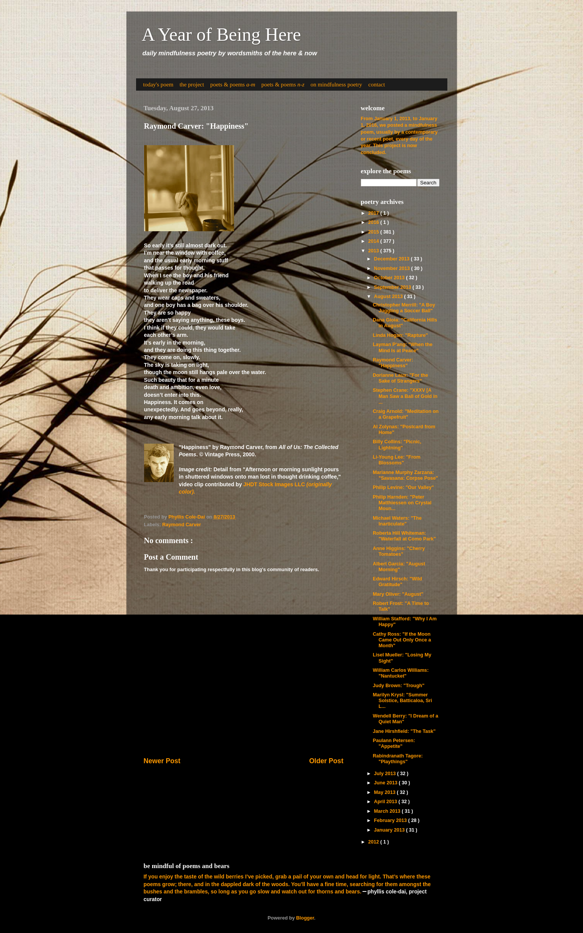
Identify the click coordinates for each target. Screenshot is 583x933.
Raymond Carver (181, 524)
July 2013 (385, 773)
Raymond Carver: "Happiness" (393, 362)
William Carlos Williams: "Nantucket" (401, 673)
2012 (374, 842)
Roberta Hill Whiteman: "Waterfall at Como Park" (404, 536)
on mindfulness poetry (336, 84)
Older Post (326, 761)
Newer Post (162, 761)
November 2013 (392, 268)
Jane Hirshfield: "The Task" (404, 731)
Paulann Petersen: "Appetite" (394, 743)
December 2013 (392, 259)
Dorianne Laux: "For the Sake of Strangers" (400, 378)
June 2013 (386, 783)
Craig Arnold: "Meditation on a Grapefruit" (405, 414)
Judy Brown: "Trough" (398, 685)
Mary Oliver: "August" (398, 594)
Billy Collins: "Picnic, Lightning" (397, 444)
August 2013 (389, 296)
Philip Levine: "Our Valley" (403, 487)
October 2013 (390, 277)
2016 (374, 222)
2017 (374, 213)
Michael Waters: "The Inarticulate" (397, 521)
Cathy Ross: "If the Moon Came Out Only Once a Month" (402, 639)
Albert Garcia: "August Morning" (399, 566)
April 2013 (386, 801)
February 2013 (391, 820)
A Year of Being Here (221, 34)
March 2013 (388, 811)
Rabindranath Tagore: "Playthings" (398, 758)
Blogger (305, 918)
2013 (374, 251)
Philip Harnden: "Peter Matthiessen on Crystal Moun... (402, 502)
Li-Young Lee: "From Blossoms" (396, 460)
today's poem (158, 84)
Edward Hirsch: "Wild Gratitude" (397, 581)
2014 (374, 241)
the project (191, 84)
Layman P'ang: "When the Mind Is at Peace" (402, 347)
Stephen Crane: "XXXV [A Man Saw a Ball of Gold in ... (405, 396)
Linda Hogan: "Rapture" (400, 335)
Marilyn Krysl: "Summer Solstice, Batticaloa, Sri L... (402, 700)
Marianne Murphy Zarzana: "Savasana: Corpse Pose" (405, 475)
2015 (374, 232)
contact (376, 84)
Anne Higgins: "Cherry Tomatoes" (399, 551)
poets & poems (232, 84)
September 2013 (393, 287)
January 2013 (390, 830)
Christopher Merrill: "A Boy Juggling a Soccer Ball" (404, 307)
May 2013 (385, 792)
